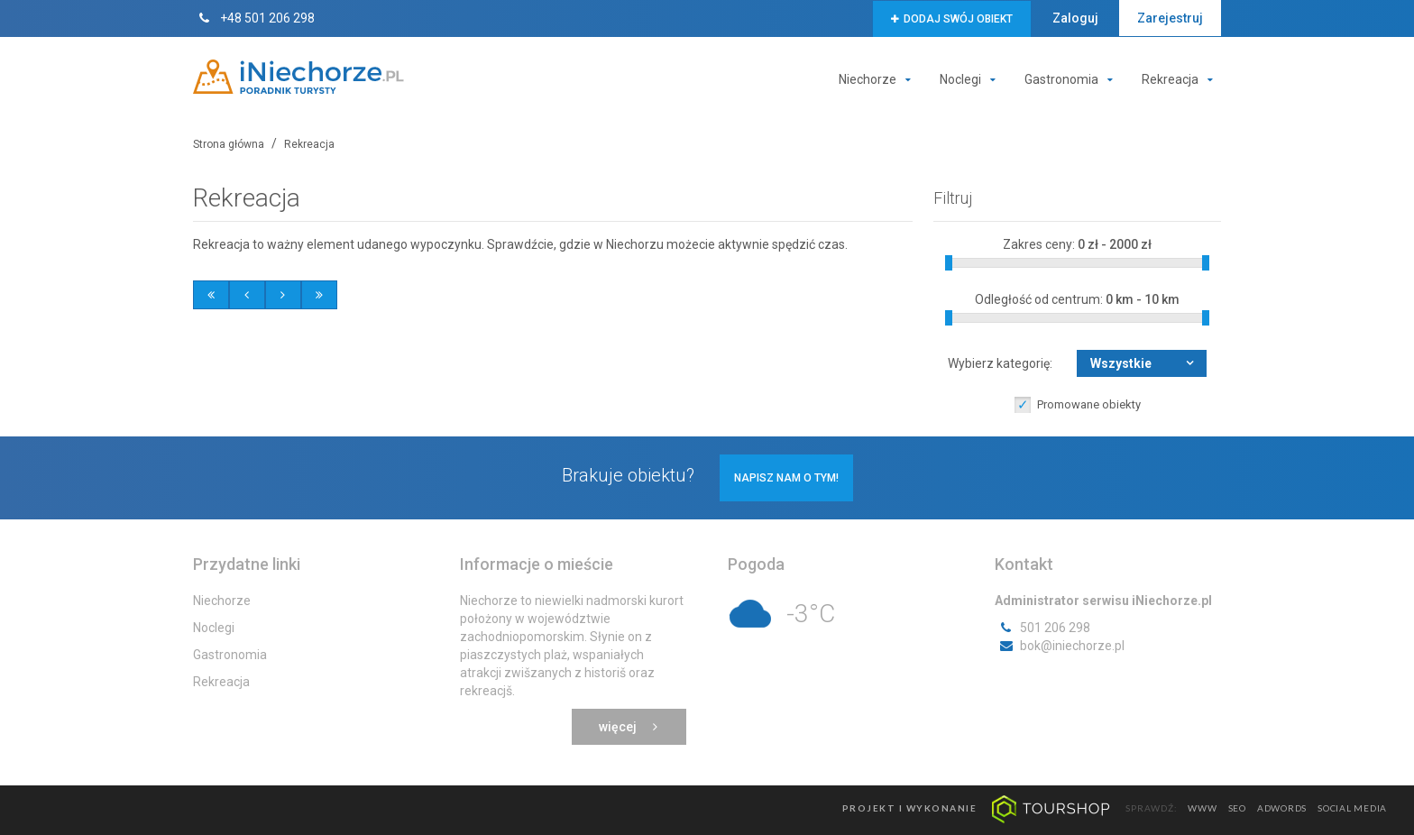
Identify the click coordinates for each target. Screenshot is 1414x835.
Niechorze (879, 79)
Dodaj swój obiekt (952, 19)
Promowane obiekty (1089, 404)
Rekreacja (1181, 79)
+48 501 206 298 (254, 18)
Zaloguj (1075, 18)
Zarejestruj (1170, 18)
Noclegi (972, 79)
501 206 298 (1042, 627)
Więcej (629, 727)
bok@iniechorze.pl (1060, 645)
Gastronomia (1072, 79)
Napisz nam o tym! (786, 478)
